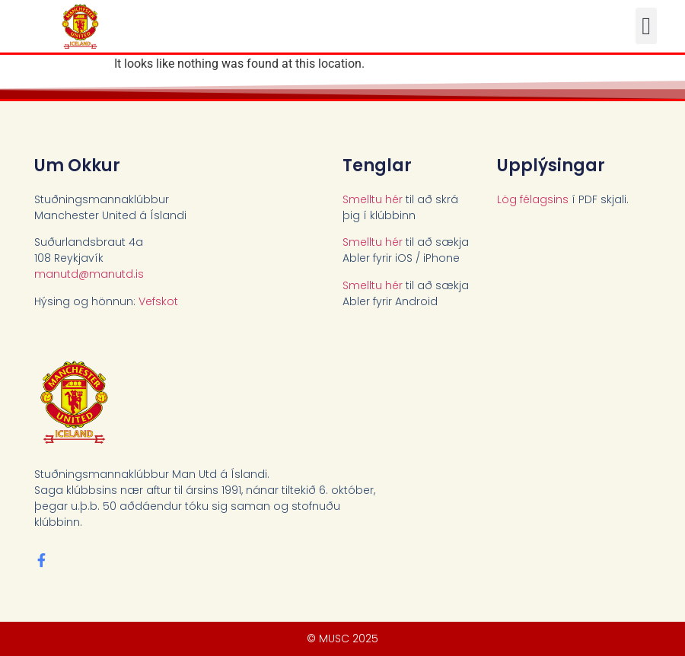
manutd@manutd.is (89, 274)
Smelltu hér (372, 199)
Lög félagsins (533, 199)
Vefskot (158, 301)
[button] (646, 26)
